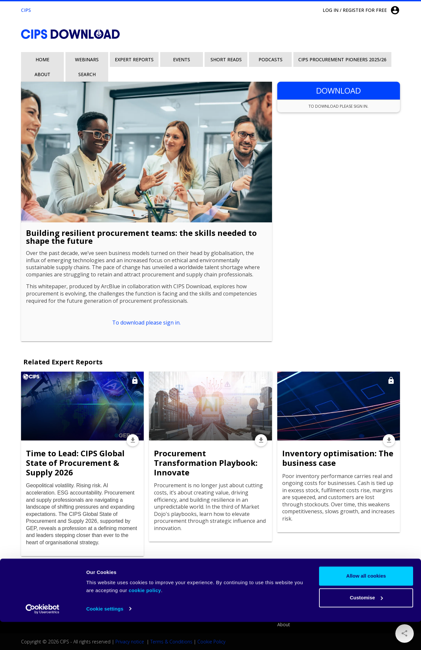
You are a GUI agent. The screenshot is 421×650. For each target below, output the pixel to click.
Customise (366, 626)
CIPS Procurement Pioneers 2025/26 (342, 59)
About (42, 74)
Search (87, 74)
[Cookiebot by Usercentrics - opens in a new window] (42, 637)
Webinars (87, 59)
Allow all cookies (366, 604)
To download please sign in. (146, 322)
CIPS (26, 10)
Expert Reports (134, 59)
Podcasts (271, 59)
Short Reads (226, 59)
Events (181, 59)
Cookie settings (104, 637)
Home (42, 59)
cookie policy (145, 619)
